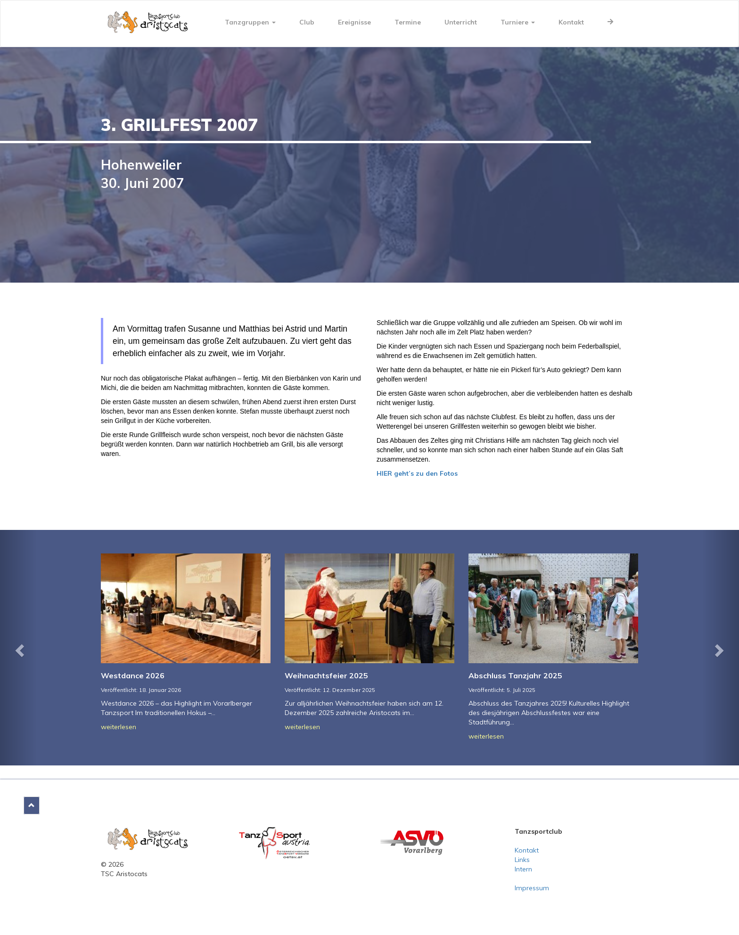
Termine (407, 22)
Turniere (518, 22)
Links (522, 859)
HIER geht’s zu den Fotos (417, 473)
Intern (523, 869)
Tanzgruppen (250, 22)
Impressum (532, 888)
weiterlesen (118, 727)
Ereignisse (354, 22)
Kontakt (571, 22)
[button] (18, 647)
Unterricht (460, 22)
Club (306, 22)
